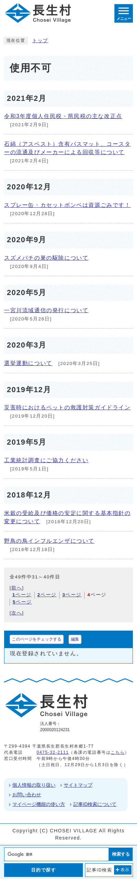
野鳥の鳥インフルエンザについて (49, 541)
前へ (16, 587)
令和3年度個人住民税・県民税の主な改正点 (63, 116)
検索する (121, 854)
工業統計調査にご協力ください (46, 460)
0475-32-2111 (53, 752)
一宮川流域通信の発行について (46, 310)
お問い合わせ (26, 794)
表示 (125, 870)
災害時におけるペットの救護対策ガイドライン (67, 407)
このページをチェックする (36, 639)
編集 (75, 639)
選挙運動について (28, 363)
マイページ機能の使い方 (38, 804)
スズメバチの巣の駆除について (46, 258)
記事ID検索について (94, 804)
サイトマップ (78, 785)
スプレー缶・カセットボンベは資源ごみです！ (67, 205)
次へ (16, 613)
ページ (22, 594)
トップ (40, 40)
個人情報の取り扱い (33, 785)
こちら (118, 752)
